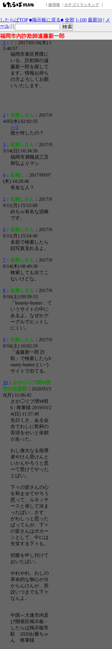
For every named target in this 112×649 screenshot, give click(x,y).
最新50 (95, 19)
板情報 (54, 4)
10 (5, 382)
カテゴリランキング (81, 4)
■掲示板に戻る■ (46, 19)
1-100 (81, 19)
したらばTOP (14, 19)
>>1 (14, 127)
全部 (69, 19)
